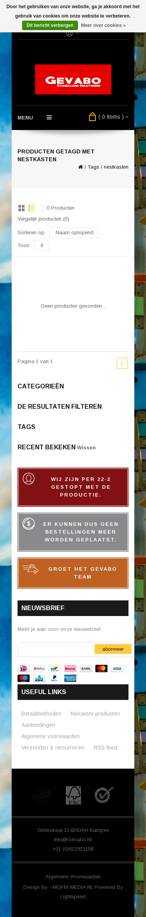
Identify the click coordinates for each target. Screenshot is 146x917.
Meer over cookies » (103, 25)
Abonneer (113, 649)
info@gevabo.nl (73, 839)
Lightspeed (73, 896)
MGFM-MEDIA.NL (74, 887)
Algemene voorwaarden (50, 736)
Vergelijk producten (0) (43, 219)
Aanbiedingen (38, 725)
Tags (93, 167)
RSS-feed (105, 747)
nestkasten (116, 167)
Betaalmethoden (41, 713)
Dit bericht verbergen (50, 25)
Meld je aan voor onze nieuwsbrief (59, 629)
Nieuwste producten (95, 713)
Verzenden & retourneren (52, 747)
